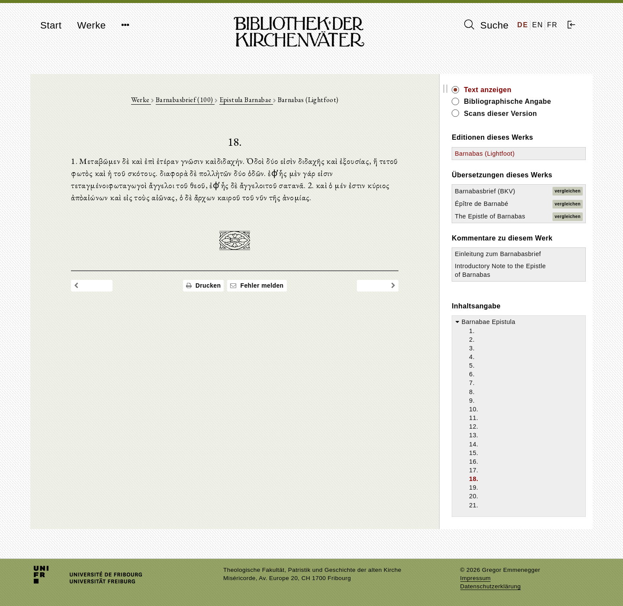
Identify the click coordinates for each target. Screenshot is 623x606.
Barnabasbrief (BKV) (498, 191)
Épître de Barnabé (494, 203)
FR (552, 25)
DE (522, 25)
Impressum (475, 578)
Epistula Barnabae (252, 100)
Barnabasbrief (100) (191, 100)
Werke (91, 25)
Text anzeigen (500, 89)
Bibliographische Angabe (520, 101)
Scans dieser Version (513, 113)
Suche (486, 25)
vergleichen (568, 191)
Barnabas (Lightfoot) (497, 153)
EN (537, 25)
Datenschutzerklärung (490, 586)
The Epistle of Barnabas (503, 216)
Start (50, 25)
